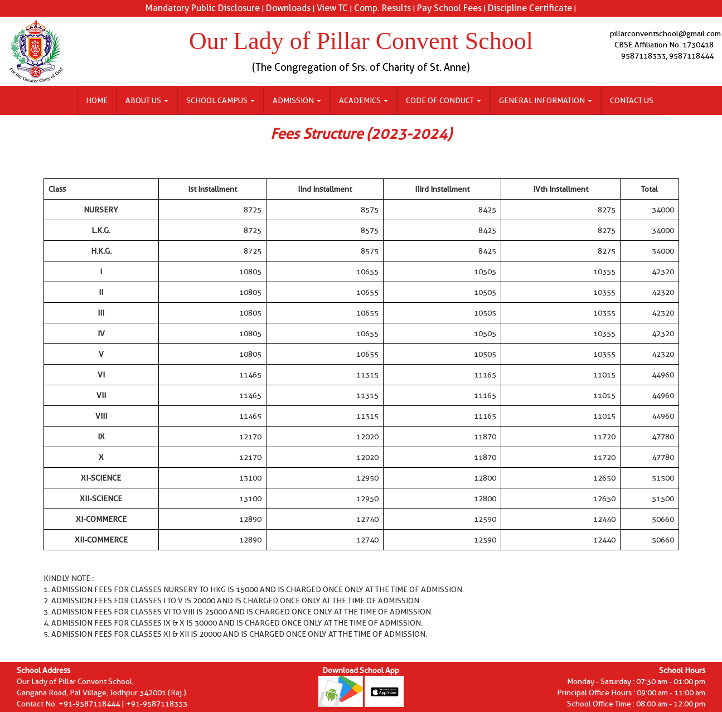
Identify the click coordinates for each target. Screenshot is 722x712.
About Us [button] (146, 100)
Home (97, 100)
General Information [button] (545, 100)
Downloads (288, 8)
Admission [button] (297, 100)
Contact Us (631, 100)
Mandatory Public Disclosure (203, 8)
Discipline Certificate (530, 8)
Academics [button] (363, 100)
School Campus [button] (220, 100)
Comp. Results (382, 8)
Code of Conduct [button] (443, 100)
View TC (332, 8)
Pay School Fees (449, 8)
